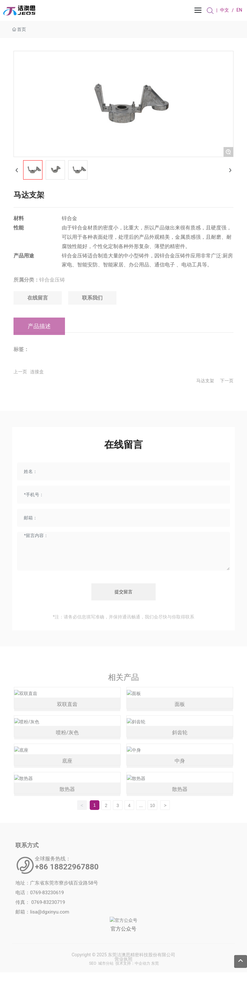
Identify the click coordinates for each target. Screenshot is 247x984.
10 (152, 805)
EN (239, 10)
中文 (224, 10)
